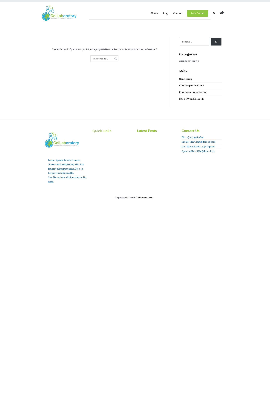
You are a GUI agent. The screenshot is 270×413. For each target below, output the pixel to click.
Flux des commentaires (192, 92)
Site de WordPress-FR (191, 98)
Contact (177, 13)
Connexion (185, 78)
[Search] (216, 41)
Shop (165, 13)
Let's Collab (197, 13)
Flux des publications (191, 85)
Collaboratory (144, 197)
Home (154, 13)
